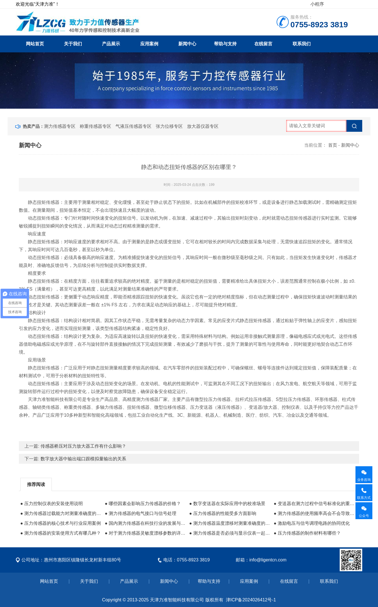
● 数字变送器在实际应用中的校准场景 (227, 503)
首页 (332, 145)
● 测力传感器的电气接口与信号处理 (140, 513)
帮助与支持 (225, 43)
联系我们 (302, 43)
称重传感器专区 (95, 126)
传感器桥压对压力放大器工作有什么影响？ (83, 446)
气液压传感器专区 (133, 126)
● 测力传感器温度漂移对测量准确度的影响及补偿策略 (230, 523)
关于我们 (73, 43)
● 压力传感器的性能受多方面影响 (222, 513)
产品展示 (111, 43)
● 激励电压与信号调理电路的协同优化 (312, 523)
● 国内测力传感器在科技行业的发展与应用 (145, 523)
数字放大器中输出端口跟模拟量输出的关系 (83, 458)
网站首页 (35, 43)
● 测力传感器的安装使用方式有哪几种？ (60, 533)
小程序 (317, 4)
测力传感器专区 (59, 126)
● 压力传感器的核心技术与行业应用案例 (60, 523)
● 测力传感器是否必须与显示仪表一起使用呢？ (230, 533)
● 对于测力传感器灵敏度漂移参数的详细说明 (145, 533)
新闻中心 (187, 43)
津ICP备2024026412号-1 (251, 599)
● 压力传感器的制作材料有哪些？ (307, 533)
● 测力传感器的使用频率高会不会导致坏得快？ (314, 513)
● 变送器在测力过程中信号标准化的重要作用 (314, 503)
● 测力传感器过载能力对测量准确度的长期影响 (61, 513)
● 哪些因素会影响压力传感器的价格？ (143, 503)
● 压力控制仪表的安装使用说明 (51, 503)
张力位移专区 (169, 126)
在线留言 (263, 43)
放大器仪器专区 (203, 126)
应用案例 (149, 43)
